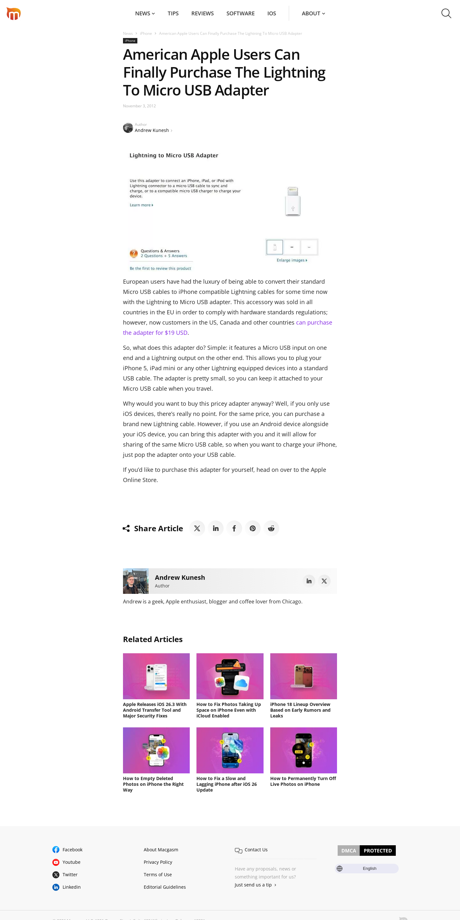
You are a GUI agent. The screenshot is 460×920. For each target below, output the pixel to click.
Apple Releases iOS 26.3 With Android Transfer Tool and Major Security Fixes (155, 710)
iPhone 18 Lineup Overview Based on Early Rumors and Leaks (300, 710)
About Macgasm (161, 850)
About (311, 13)
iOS (271, 13)
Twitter (70, 874)
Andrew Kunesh (152, 130)
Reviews (202, 13)
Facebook (72, 850)
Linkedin (72, 887)
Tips (173, 13)
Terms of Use (158, 874)
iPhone (146, 33)
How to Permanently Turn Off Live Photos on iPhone (303, 781)
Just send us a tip (253, 885)
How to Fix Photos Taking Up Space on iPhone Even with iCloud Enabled (228, 710)
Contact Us (256, 850)
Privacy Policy (158, 862)
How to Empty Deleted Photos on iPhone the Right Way (153, 784)
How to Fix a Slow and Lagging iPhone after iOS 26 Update (226, 784)
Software (240, 13)
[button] (446, 13)
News (142, 13)
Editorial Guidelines (165, 887)
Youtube (71, 862)
